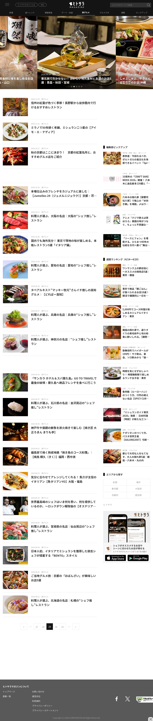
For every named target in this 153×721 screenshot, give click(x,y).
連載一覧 (7, 696)
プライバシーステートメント (45, 710)
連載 (123, 12)
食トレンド (30, 12)
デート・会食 (67, 12)
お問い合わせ (38, 691)
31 (62, 626)
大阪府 (138, 488)
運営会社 (36, 696)
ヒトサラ (107, 504)
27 (37, 626)
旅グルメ (86, 12)
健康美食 (48, 12)
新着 (11, 12)
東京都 (115, 488)
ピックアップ (141, 12)
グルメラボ (104, 12)
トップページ (9, 691)
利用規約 (36, 700)
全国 (115, 482)
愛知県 (138, 495)
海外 (138, 482)
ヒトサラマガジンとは (26, 5)
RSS (42, 5)
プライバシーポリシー (42, 705)
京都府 (115, 495)
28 (43, 626)
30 (56, 626)
